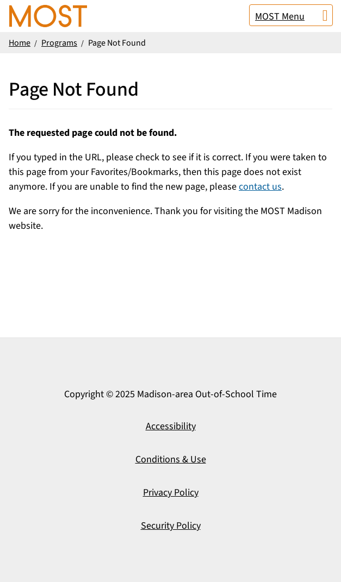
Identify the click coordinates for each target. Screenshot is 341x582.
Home (19, 43)
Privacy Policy (171, 492)
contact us (260, 186)
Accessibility (171, 426)
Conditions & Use (170, 459)
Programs (59, 43)
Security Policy (171, 526)
